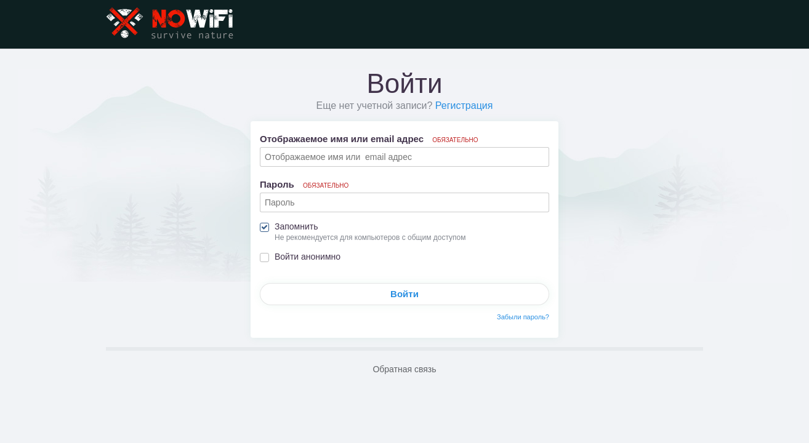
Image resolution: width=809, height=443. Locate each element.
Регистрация (464, 105)
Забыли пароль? (523, 317)
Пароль (304, 184)
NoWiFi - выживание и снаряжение (170, 24)
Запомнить (296, 226)
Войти (404, 294)
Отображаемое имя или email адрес (369, 139)
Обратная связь (404, 369)
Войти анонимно (307, 256)
